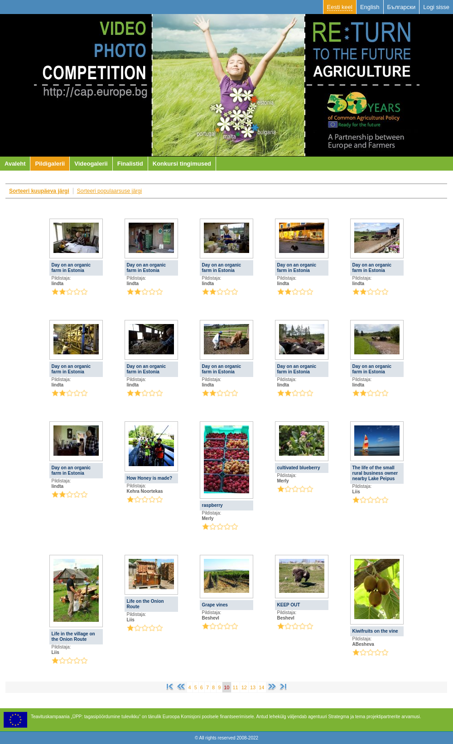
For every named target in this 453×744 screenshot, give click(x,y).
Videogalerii (90, 163)
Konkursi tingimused (182, 163)
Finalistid (130, 163)
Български (401, 7)
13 (252, 687)
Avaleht (15, 163)
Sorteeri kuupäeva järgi (39, 191)
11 (235, 687)
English (370, 7)
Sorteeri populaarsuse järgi (109, 191)
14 (261, 687)
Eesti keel (339, 7)
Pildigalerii (50, 163)
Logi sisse (436, 7)
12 (244, 687)
